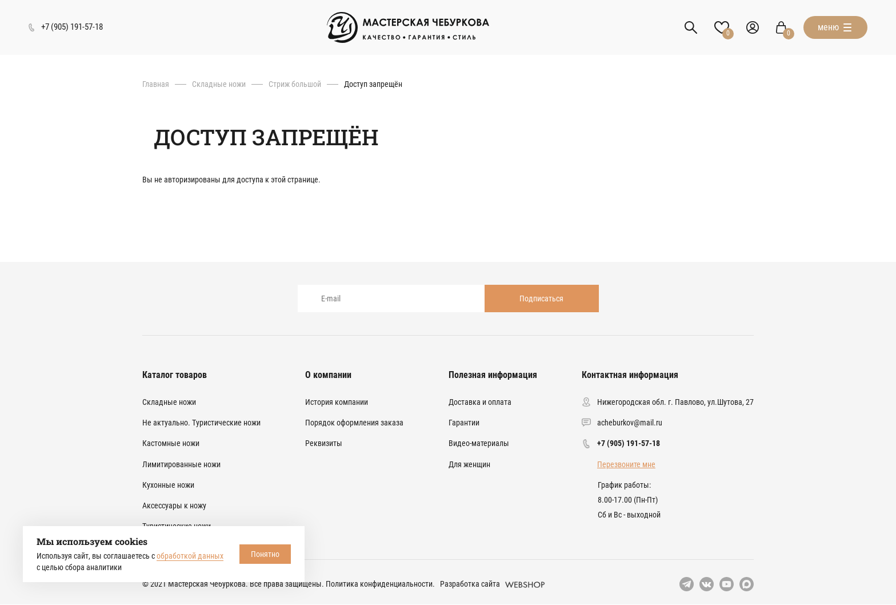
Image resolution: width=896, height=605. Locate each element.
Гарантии (464, 422)
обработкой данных (190, 555)
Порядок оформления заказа (354, 422)
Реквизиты (323, 443)
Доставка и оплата (480, 402)
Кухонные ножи (168, 484)
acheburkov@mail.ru (629, 422)
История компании (336, 402)
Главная (155, 84)
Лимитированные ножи (181, 464)
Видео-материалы (479, 443)
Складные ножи (219, 84)
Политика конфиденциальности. (380, 583)
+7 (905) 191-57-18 (628, 443)
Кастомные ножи (170, 443)
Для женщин (469, 464)
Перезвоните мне (626, 464)
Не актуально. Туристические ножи (201, 422)
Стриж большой (295, 84)
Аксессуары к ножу (174, 505)
